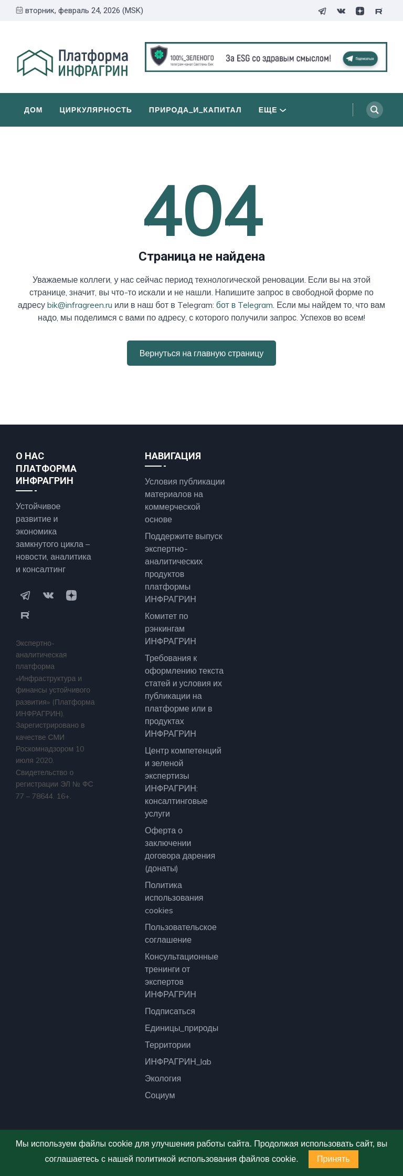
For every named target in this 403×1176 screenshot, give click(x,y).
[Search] (374, 109)
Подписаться (170, 1011)
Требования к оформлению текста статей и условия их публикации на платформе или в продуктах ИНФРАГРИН (184, 696)
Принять (333, 1158)
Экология (163, 1078)
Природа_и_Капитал (195, 110)
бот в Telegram (244, 305)
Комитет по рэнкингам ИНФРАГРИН (170, 628)
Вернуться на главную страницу (201, 353)
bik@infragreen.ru (79, 305)
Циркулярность (96, 110)
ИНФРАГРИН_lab (178, 1061)
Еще (272, 110)
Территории (167, 1044)
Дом (33, 110)
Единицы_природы (181, 1028)
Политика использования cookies (174, 897)
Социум (160, 1095)
